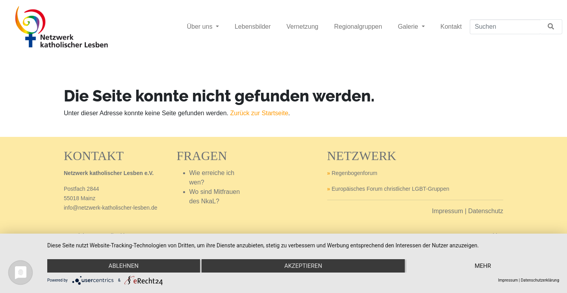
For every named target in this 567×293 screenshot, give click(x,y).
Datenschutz (485, 211)
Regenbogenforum (354, 173)
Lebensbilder (253, 26)
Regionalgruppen (358, 26)
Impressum (447, 211)
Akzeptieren (303, 265)
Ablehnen (124, 265)
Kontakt (451, 26)
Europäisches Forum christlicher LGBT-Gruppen (390, 189)
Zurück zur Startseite (259, 113)
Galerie (409, 26)
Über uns (200, 26)
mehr (482, 265)
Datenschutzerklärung (540, 280)
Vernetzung (303, 26)
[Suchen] (505, 26)
